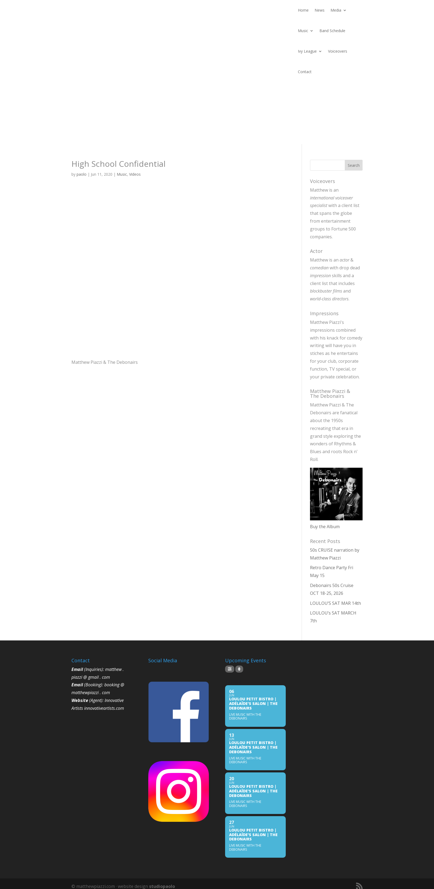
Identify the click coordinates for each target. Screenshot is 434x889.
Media (335, 10)
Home (303, 10)
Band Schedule (332, 30)
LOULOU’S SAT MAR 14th (335, 603)
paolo (82, 174)
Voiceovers (337, 51)
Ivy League (307, 51)
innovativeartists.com (104, 708)
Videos (135, 174)
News (320, 10)
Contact (305, 71)
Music (303, 30)
